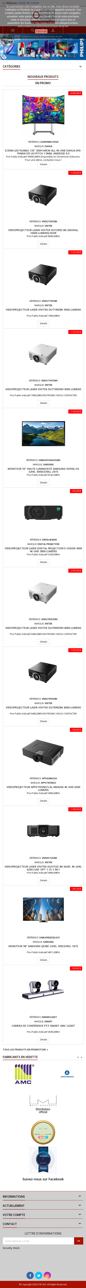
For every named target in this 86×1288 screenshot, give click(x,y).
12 (65, 56)
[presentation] (27, 1258)
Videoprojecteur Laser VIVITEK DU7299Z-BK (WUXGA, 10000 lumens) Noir (43, 231)
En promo (43, 83)
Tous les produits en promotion (26, 1049)
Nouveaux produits (43, 77)
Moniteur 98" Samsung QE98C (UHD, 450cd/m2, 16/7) (43, 946)
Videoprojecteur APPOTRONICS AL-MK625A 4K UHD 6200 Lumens (43, 788)
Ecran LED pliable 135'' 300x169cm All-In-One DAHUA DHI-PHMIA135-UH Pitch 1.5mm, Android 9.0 (43, 152)
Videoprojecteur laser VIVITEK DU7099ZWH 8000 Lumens (43, 628)
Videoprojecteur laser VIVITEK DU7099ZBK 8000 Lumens (43, 707)
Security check (11, 1248)
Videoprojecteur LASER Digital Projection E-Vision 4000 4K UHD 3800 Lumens (43, 550)
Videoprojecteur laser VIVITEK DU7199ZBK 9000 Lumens (43, 309)
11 (61, 56)
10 (57, 56)
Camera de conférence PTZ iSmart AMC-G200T (43, 1025)
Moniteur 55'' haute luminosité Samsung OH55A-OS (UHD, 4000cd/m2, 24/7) (43, 470)
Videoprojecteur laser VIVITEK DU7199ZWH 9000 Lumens (43, 389)
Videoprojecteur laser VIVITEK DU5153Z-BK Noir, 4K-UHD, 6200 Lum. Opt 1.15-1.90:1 (43, 868)
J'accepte (41, 31)
